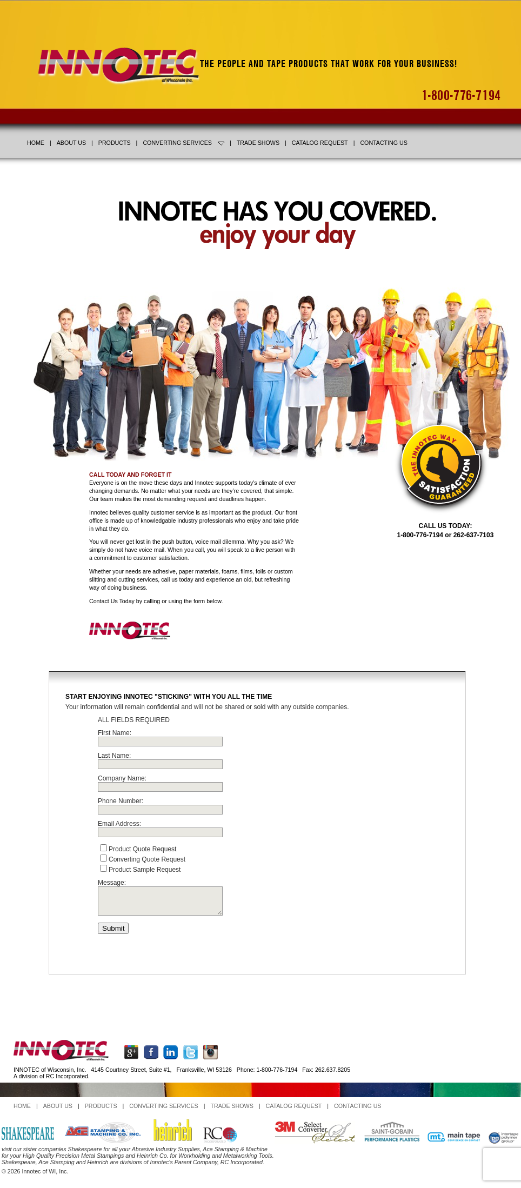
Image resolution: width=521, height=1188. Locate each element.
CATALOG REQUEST (320, 142)
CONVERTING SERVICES (183, 142)
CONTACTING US (383, 142)
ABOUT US (71, 142)
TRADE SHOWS (258, 142)
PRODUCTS (114, 142)
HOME (35, 142)
